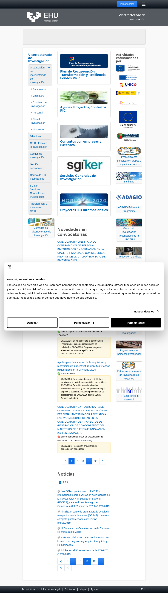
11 (88, 562)
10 (81, 562)
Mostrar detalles (143, 311)
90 (96, 462)
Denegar (32, 322)
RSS (63, 482)
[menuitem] (40, 98)
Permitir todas (136, 322)
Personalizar (84, 322)
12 (95, 562)
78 (62, 568)
